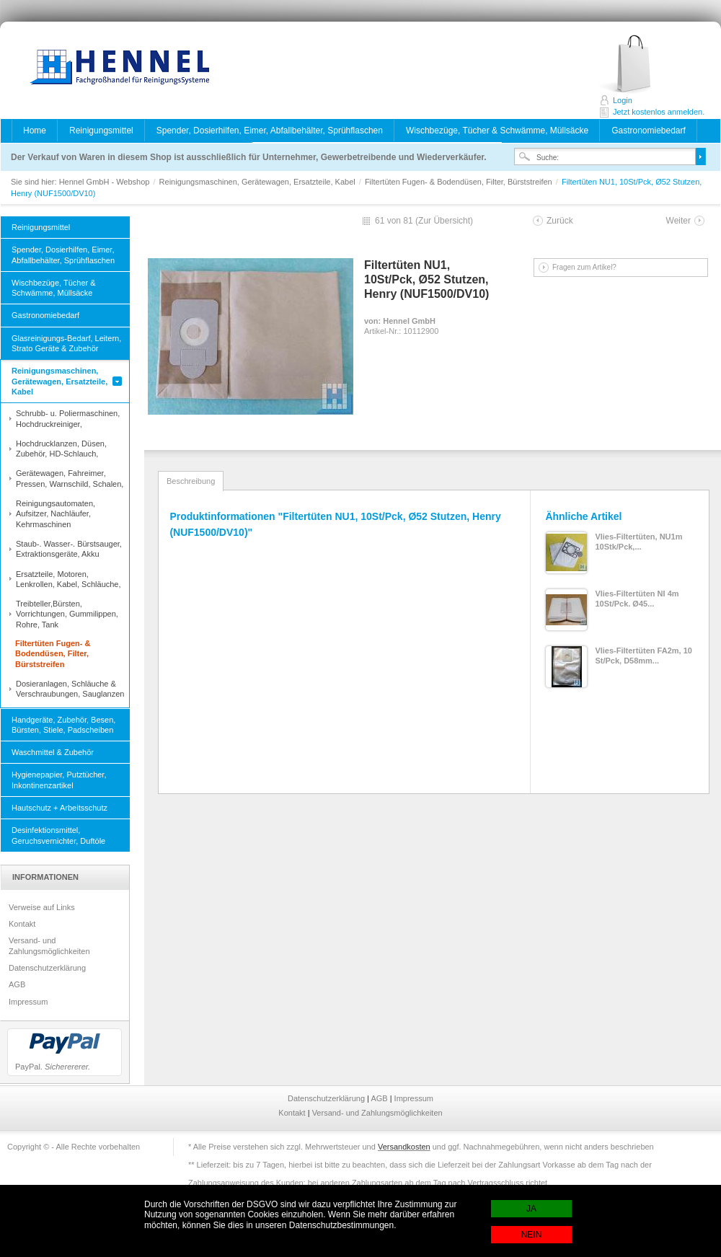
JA (531, 1209)
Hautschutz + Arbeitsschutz (59, 807)
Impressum (28, 1001)
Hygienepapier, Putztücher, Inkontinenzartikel (59, 779)
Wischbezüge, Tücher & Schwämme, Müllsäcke (497, 130)
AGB (17, 984)
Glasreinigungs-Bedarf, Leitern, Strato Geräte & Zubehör (66, 343)
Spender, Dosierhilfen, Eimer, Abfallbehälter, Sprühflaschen (269, 130)
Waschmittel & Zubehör (53, 752)
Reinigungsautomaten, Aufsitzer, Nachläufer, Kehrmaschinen (55, 514)
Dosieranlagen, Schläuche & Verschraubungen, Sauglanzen (70, 688)
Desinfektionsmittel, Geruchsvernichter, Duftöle (58, 835)
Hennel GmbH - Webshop (115, 68)
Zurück (560, 221)
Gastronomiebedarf (648, 130)
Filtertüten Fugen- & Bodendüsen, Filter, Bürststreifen (459, 181)
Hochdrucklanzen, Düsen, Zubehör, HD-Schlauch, (61, 448)
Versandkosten (404, 1146)
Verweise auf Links (42, 907)
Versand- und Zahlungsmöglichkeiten (49, 945)
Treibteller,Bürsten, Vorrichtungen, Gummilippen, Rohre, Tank (67, 614)
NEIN (531, 1235)
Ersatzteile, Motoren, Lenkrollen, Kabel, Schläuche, (68, 579)
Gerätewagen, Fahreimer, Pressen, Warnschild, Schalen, (69, 478)
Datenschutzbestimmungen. (343, 1225)
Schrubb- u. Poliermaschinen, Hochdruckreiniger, (68, 418)
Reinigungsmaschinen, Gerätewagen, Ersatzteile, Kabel (258, 181)
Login (622, 100)
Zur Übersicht (444, 221)
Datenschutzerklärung (47, 967)
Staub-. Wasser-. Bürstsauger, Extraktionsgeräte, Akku (69, 548)
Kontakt (22, 923)
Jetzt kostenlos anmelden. (640, 64)
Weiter (678, 221)
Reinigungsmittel (101, 130)
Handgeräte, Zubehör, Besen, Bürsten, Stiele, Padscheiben (63, 724)
